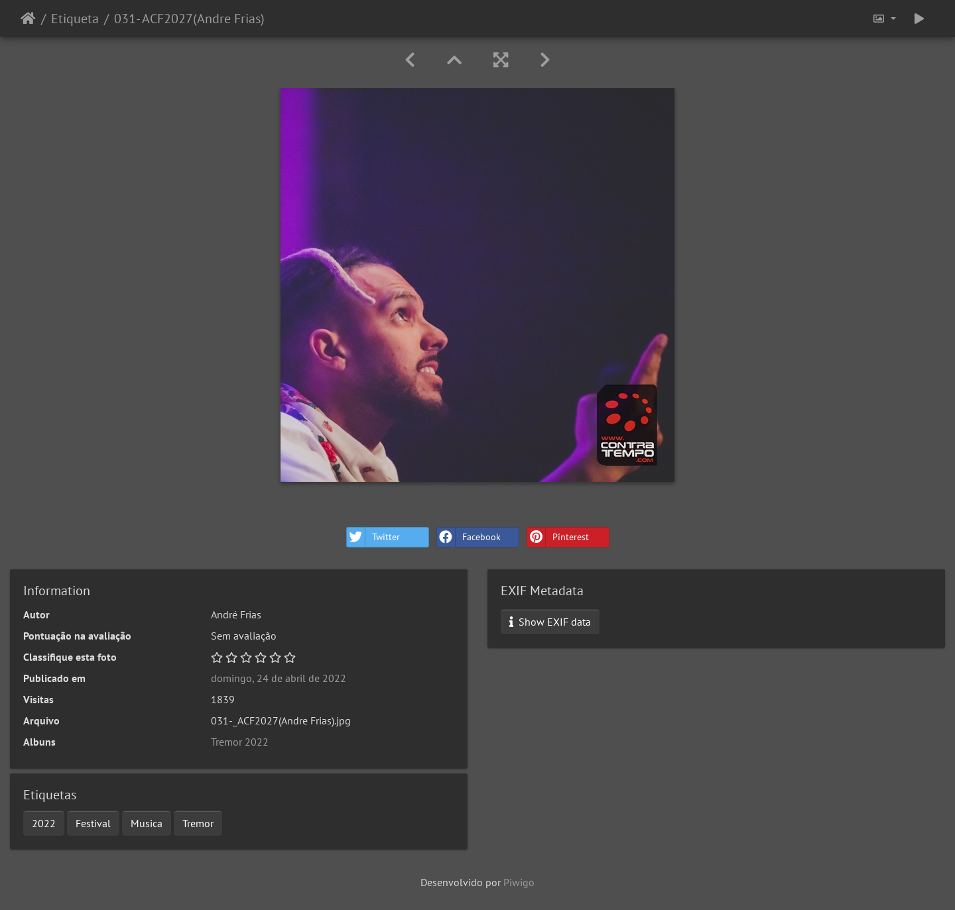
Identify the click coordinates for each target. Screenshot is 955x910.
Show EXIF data (550, 621)
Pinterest (558, 537)
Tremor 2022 (240, 741)
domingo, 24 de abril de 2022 (278, 678)
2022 (44, 823)
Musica (146, 823)
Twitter (373, 537)
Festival (93, 823)
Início (28, 18)
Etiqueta (75, 18)
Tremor (198, 823)
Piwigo (519, 882)
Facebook (469, 537)
